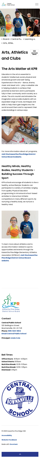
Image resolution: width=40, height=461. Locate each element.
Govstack (14, 444)
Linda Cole (15, 338)
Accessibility (7, 435)
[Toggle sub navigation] (34, 52)
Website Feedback (9, 440)
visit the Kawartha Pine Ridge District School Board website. (19, 258)
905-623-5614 (14, 331)
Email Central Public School (14, 333)
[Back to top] (20, 454)
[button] (20, 224)
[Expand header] (37, 4)
